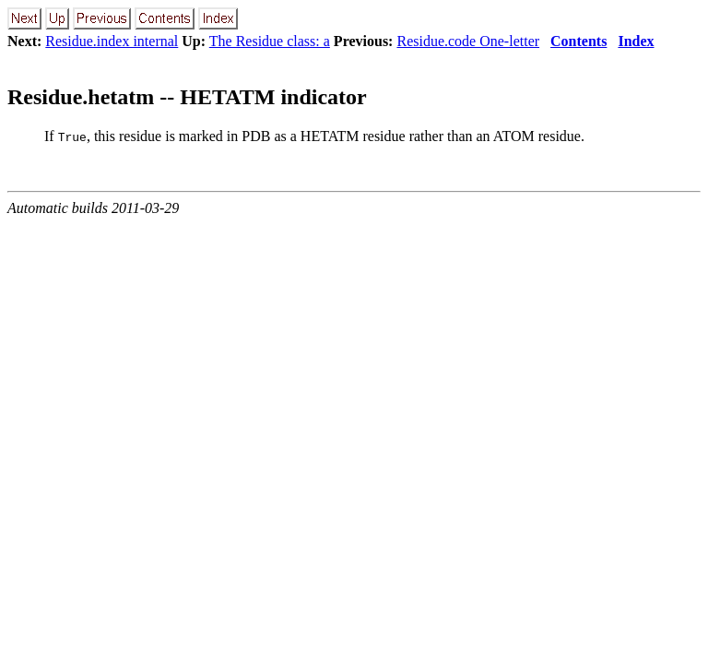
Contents (578, 41)
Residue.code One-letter (467, 41)
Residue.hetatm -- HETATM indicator (187, 97)
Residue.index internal (111, 41)
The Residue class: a (269, 41)
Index (636, 41)
